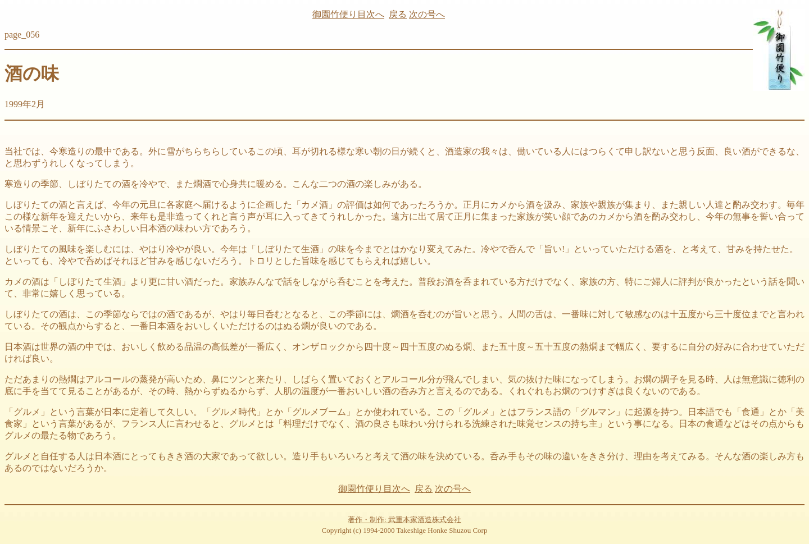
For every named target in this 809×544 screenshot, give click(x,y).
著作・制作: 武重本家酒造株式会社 (404, 519)
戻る (398, 14)
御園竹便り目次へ (348, 14)
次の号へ (427, 14)
